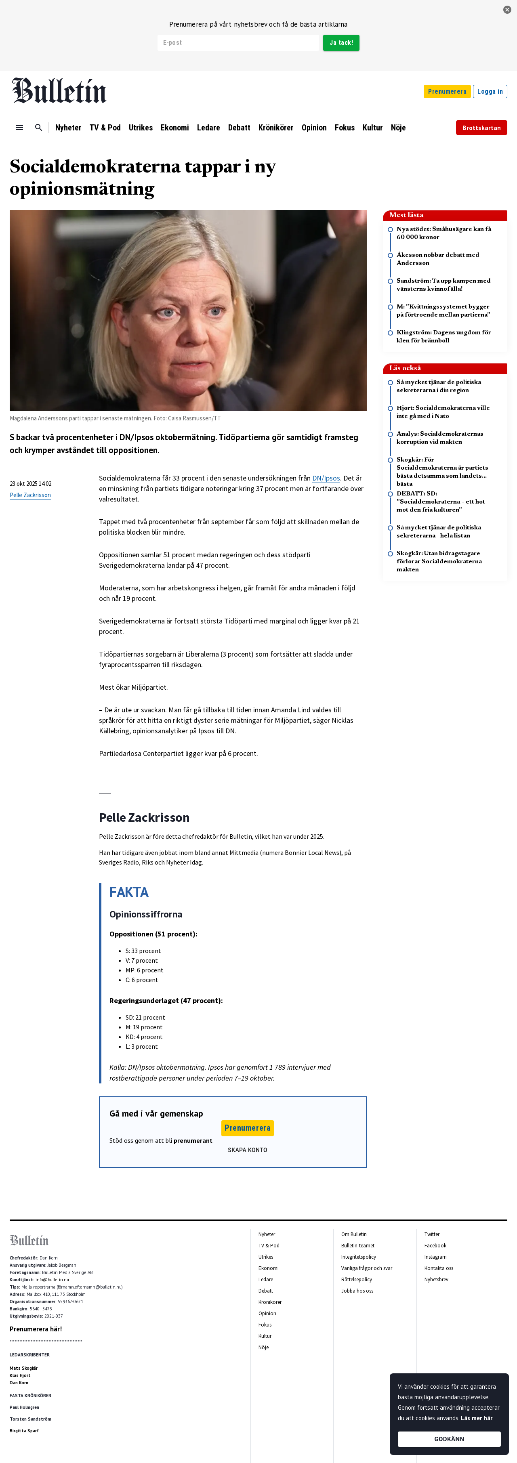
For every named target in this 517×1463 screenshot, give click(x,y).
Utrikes (141, 127)
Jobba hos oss (357, 1290)
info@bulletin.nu (52, 1279)
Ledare (208, 127)
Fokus (345, 127)
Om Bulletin (354, 1234)
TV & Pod (105, 127)
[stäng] (507, 9)
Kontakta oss (439, 1268)
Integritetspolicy (358, 1256)
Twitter (432, 1234)
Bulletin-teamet (357, 1245)
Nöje (398, 127)
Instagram (436, 1256)
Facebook (435, 1245)
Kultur (373, 127)
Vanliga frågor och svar (366, 1268)
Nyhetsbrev (436, 1279)
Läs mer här (476, 1418)
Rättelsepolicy (356, 1279)
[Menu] (19, 127)
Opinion (314, 127)
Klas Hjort (20, 1375)
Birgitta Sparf (24, 1431)
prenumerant (193, 1140)
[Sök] (38, 127)
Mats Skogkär (24, 1368)
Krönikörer (276, 127)
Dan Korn (19, 1382)
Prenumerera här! (36, 1328)
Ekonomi (175, 127)
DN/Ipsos (326, 478)
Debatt (239, 127)
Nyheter (68, 127)
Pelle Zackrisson (30, 495)
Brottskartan (481, 128)
